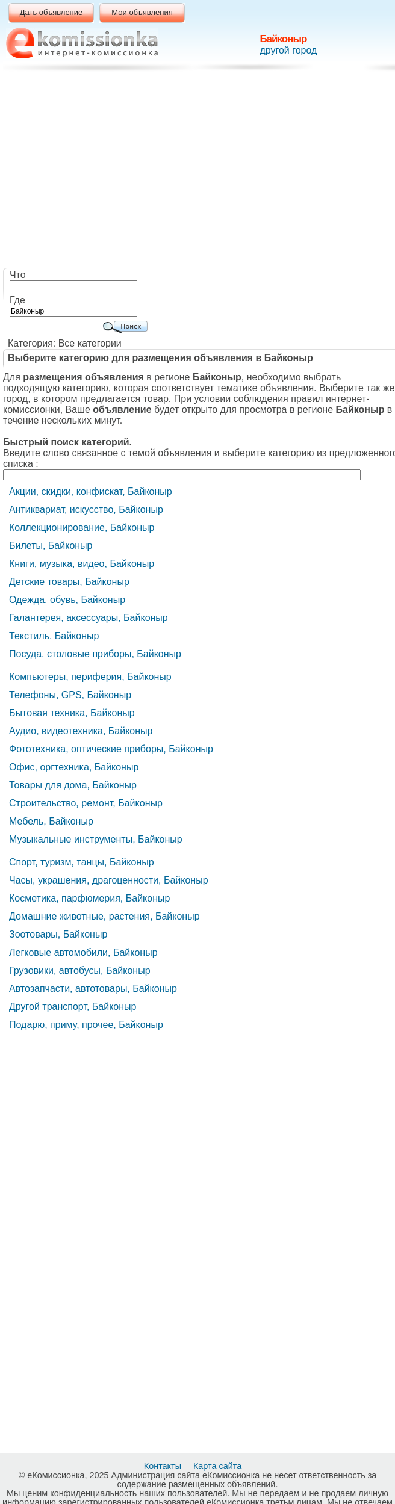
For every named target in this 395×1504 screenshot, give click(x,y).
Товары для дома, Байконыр (73, 785)
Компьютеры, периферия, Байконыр (90, 677)
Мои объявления (141, 12)
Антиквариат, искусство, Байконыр (86, 509)
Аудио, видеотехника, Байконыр (81, 731)
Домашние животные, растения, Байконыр (104, 916)
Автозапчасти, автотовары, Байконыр (93, 988)
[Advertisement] (200, 171)
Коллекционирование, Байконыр (81, 527)
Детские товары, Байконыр (69, 582)
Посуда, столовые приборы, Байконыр (95, 654)
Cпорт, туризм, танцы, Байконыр (81, 862)
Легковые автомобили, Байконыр (83, 952)
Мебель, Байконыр (51, 821)
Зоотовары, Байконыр (58, 934)
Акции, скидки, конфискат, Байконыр (90, 491)
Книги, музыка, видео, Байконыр (81, 564)
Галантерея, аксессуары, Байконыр (88, 618)
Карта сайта (218, 1466)
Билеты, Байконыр (51, 545)
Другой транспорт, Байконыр (72, 1006)
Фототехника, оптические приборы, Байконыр (111, 749)
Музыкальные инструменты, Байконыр (95, 839)
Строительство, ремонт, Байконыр (86, 803)
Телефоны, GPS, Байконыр (70, 695)
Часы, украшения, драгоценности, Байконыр (108, 880)
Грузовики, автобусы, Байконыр (80, 970)
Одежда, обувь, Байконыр (67, 600)
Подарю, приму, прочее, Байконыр (86, 1025)
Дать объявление (51, 12)
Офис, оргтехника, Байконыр (73, 767)
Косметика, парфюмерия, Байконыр (89, 898)
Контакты (164, 1466)
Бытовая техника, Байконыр (72, 713)
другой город (288, 50)
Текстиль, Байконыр (54, 636)
